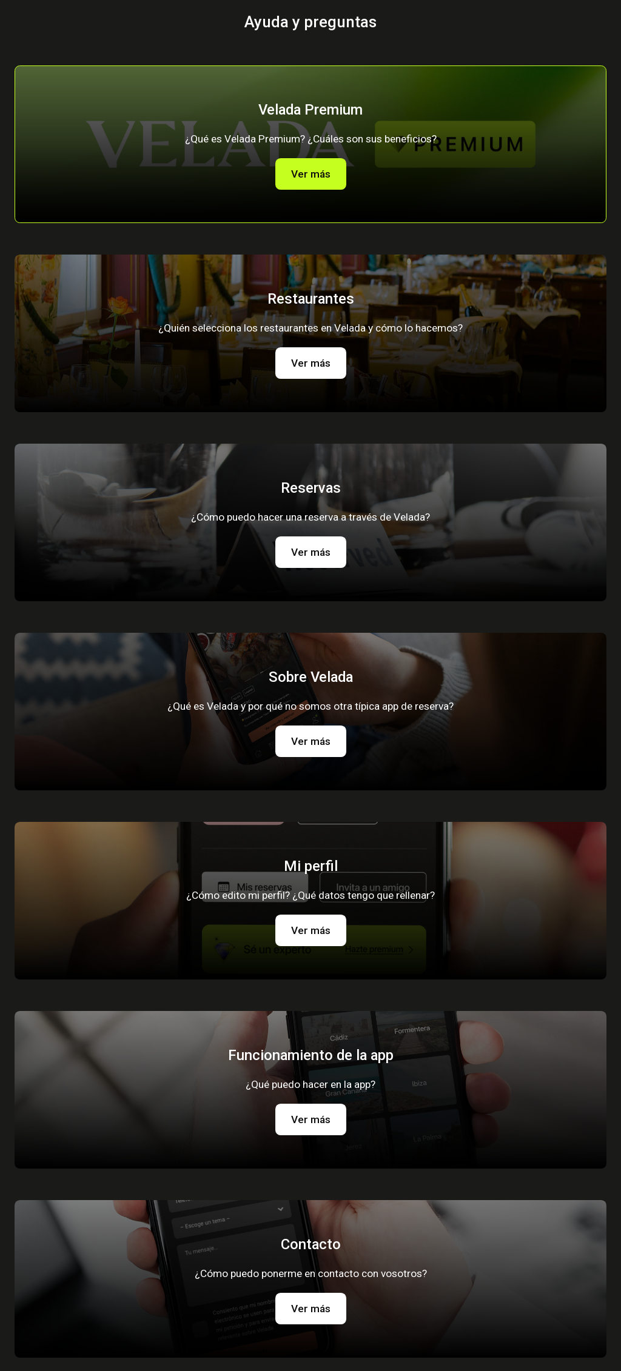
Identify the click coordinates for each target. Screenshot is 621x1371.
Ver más (311, 174)
